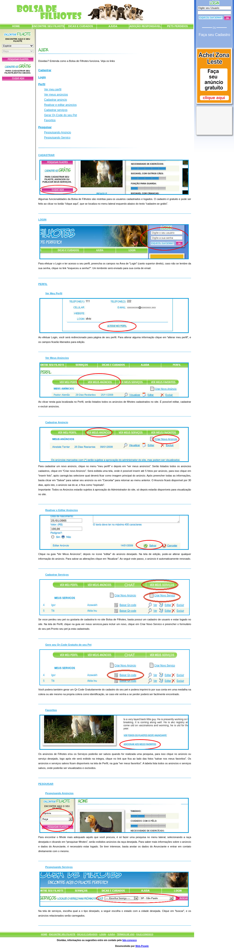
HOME (16, 26)
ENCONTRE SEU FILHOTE (48, 26)
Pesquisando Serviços (59, 867)
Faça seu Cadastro (214, 35)
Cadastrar (44, 70)
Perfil (41, 84)
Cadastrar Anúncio (56, 422)
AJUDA (112, 26)
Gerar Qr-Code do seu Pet (60, 115)
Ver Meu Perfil (53, 293)
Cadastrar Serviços (57, 574)
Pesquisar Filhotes (17, 59)
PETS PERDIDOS (177, 26)
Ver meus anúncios (56, 94)
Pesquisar (45, 127)
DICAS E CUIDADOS (80, 26)
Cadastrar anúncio (55, 99)
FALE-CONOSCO (144, 934)
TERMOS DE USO (126, 934)
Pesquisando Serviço (57, 137)
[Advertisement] (18, 129)
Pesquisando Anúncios (59, 793)
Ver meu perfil (52, 89)
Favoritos (50, 120)
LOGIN (102, 934)
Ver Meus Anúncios (57, 357)
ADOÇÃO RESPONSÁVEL (145, 26)
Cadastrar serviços (55, 110)
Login (42, 77)
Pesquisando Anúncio (57, 132)
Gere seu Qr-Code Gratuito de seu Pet (68, 644)
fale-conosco (129, 940)
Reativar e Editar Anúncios (61, 510)
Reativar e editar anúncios (60, 105)
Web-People (142, 946)
